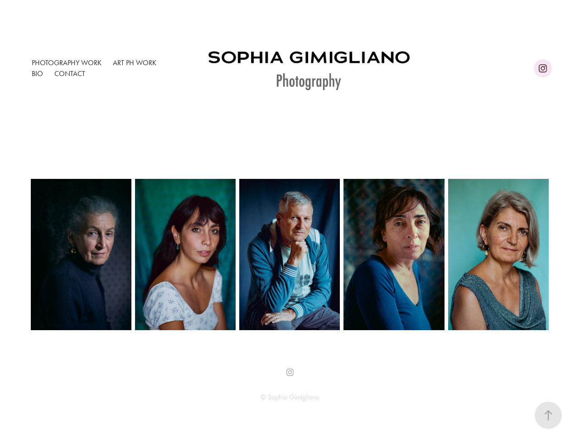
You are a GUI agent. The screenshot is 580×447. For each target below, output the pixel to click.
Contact (69, 73)
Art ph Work (134, 62)
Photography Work (67, 62)
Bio (37, 73)
